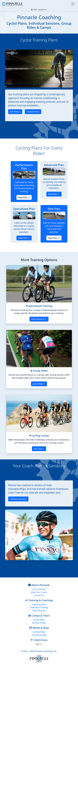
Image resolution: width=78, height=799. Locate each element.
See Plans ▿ (15, 111)
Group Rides (39, 619)
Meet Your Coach (39, 592)
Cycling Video (39, 631)
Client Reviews (39, 610)
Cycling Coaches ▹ (18, 499)
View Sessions (39, 319)
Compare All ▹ (33, 111)
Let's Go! (39, 448)
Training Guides (39, 635)
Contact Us (39, 595)
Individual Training (39, 607)
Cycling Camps (39, 622)
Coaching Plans (39, 604)
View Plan (24, 197)
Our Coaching (39, 589)
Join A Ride (39, 383)
